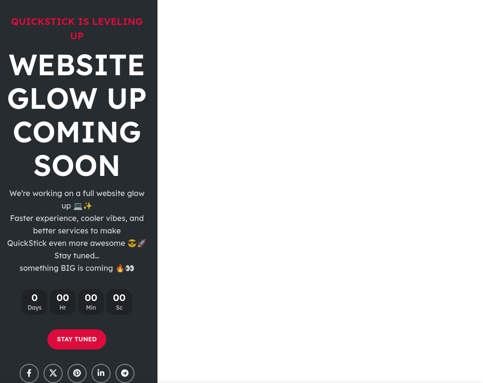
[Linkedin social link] (101, 373)
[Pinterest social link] (77, 373)
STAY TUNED (77, 339)
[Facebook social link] (29, 373)
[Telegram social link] (125, 373)
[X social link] (53, 373)
